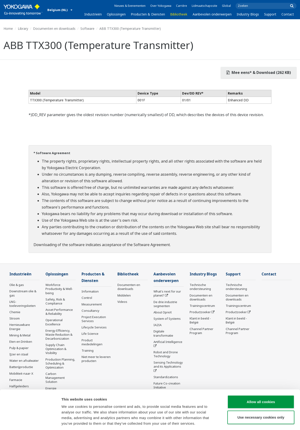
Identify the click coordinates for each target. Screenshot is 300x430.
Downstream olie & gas (22, 293)
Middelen (124, 295)
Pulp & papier (19, 348)
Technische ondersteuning (200, 287)
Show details (246, 421)
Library (23, 28)
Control (87, 298)
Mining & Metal (19, 335)
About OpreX (163, 313)
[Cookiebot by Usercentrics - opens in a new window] (30, 420)
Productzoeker (200, 312)
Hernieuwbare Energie (19, 327)
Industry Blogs (248, 14)
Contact (287, 14)
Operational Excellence (54, 322)
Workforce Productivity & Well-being (59, 289)
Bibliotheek (178, 14)
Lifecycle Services (94, 328)
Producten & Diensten (148, 14)
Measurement (92, 304)
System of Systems (167, 319)
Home (8, 28)
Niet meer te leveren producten (96, 359)
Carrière (181, 6)
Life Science (90, 334)
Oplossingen (116, 14)
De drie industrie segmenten (165, 304)
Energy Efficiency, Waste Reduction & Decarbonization (58, 335)
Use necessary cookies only (260, 396)
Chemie (14, 312)
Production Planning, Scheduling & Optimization (60, 364)
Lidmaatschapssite (204, 6)
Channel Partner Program (201, 331)
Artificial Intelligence (168, 342)
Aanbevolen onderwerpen (212, 14)
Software (87, 28)
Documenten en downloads (54, 28)
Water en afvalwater (24, 361)
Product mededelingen (92, 342)
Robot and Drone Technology (166, 354)
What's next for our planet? (167, 294)
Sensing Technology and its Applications (168, 365)
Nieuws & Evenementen (130, 6)
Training (88, 351)
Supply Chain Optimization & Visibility (55, 349)
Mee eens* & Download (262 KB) (258, 72)
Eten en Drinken (20, 342)
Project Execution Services (94, 319)
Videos (122, 302)
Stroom (14, 318)
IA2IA (157, 325)
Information (90, 292)
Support (270, 14)
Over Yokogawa (160, 6)
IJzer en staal (18, 354)
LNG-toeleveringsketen (22, 304)
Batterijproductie (21, 367)
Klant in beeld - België (200, 320)
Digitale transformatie (163, 334)
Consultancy (90, 311)
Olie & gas (16, 285)
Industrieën (93, 14)
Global (226, 6)
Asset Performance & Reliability (59, 312)
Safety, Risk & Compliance (55, 301)
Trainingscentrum (202, 306)
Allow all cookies (261, 380)
